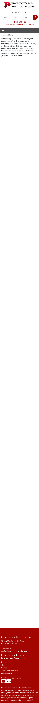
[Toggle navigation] (3, 30)
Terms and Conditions (10, 671)
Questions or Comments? (11, 678)
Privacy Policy (6, 673)
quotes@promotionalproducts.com (20, 24)
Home (4, 35)
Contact (4, 668)
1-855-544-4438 (20, 22)
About (3, 665)
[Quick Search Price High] (28, 17)
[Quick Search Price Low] (19, 17)
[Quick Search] (7, 17)
